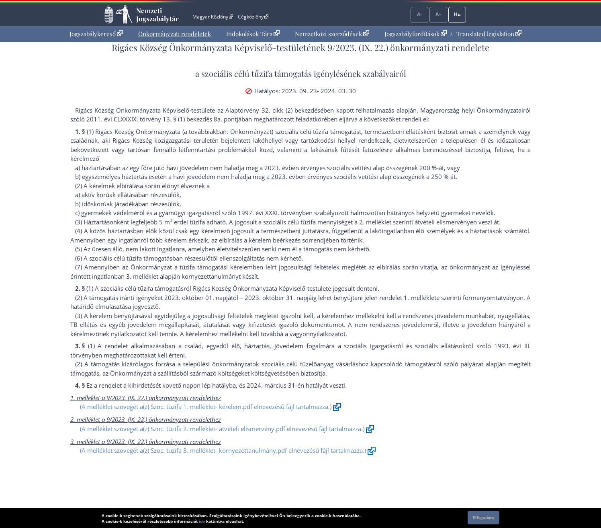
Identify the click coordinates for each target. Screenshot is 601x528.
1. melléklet (420, 298)
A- (419, 14)
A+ (438, 14)
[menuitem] (96, 34)
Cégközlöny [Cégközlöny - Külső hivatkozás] (253, 16)
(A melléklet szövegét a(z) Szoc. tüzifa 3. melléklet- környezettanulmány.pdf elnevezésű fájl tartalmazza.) (223, 450)
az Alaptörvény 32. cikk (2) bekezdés (268, 110)
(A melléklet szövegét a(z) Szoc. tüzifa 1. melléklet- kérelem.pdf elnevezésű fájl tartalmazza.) (205, 407)
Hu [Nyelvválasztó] (457, 14)
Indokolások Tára (253, 34)
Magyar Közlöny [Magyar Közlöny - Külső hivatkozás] (212, 16)
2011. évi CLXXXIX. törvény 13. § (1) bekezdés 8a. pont (161, 119)
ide (202, 521)
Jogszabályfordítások (415, 34)
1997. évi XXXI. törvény (270, 213)
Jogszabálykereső (96, 34)
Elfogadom (483, 517)
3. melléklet (142, 276)
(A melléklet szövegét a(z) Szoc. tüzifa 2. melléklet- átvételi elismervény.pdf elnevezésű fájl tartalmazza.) (222, 429)
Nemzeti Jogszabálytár (157, 14)
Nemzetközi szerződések (332, 34)
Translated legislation (488, 34)
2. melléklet (375, 222)
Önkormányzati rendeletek (174, 34)
